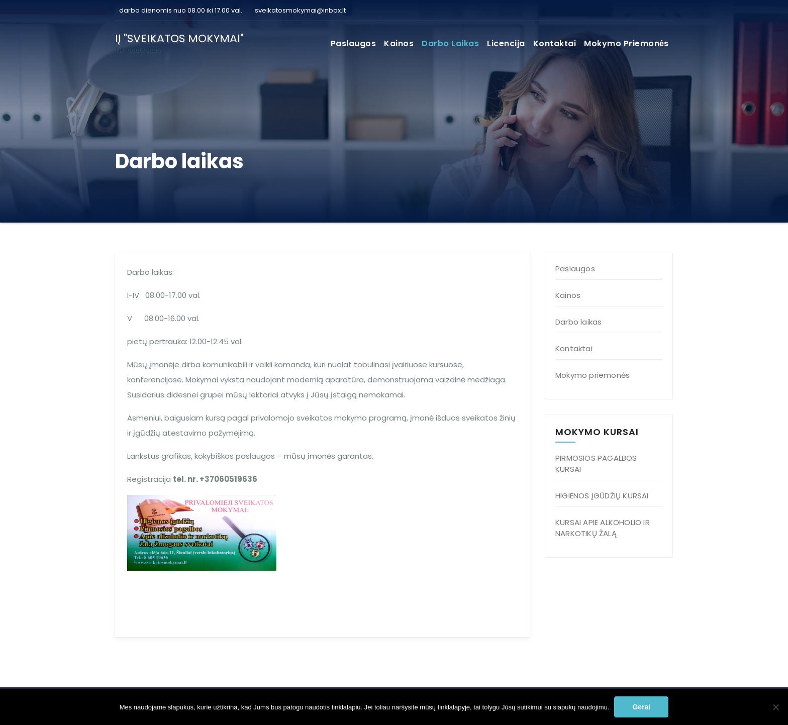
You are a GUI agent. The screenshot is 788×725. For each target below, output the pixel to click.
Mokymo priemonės (626, 43)
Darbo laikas (450, 43)
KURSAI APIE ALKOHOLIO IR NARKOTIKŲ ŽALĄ (602, 528)
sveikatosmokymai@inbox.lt (300, 10)
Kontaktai (554, 43)
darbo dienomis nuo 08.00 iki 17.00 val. (180, 10)
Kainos (399, 43)
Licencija (506, 43)
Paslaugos (353, 43)
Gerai (641, 707)
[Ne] (775, 707)
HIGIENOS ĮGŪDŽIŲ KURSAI (602, 495)
